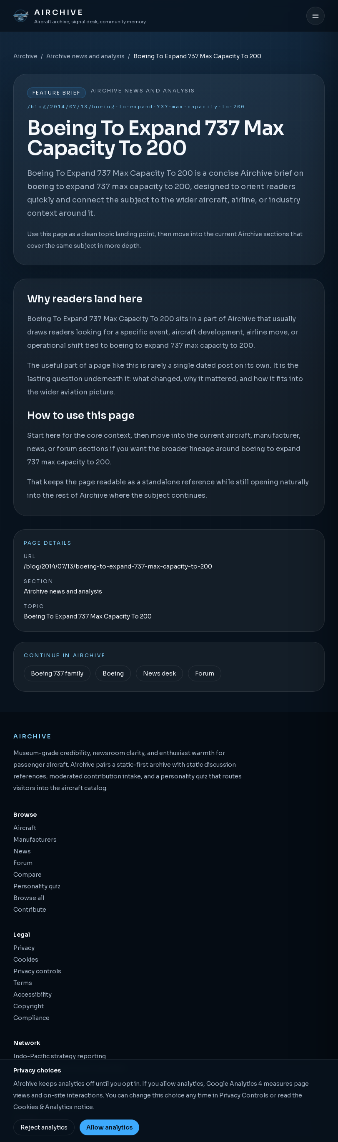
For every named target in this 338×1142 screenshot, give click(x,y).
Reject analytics (44, 1127)
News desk (159, 673)
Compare (27, 874)
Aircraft (24, 828)
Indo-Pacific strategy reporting (59, 1056)
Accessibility (32, 994)
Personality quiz (36, 886)
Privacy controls (37, 971)
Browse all (28, 898)
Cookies (25, 959)
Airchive (25, 56)
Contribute (29, 909)
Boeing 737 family (57, 673)
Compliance (31, 1018)
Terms (22, 983)
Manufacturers (35, 839)
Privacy (24, 948)
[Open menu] (315, 16)
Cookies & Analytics (43, 1107)
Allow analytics (109, 1127)
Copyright (28, 1006)
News (22, 851)
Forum (204, 673)
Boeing (113, 673)
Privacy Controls (243, 1095)
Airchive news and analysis (85, 56)
